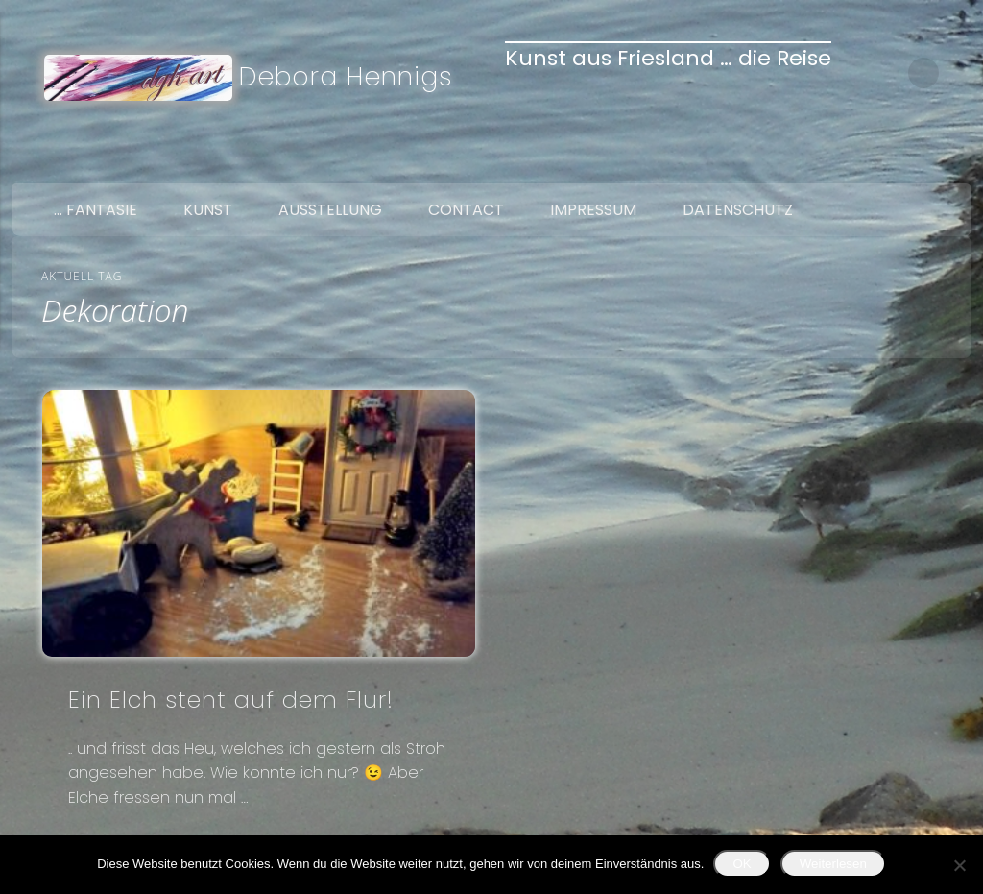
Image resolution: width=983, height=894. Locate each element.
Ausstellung (330, 210)
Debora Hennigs (346, 76)
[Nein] (959, 865)
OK (741, 864)
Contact (466, 210)
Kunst (207, 210)
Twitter (910, 161)
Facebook (869, 161)
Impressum (593, 210)
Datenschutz (738, 210)
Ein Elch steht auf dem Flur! (231, 699)
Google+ (950, 161)
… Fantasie (95, 210)
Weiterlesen (833, 864)
